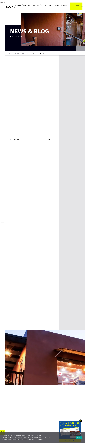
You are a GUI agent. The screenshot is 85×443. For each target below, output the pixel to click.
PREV (14, 140)
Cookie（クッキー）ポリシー (19, 439)
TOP (10, 53)
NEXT (49, 140)
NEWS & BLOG (19, 53)
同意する (79, 437)
